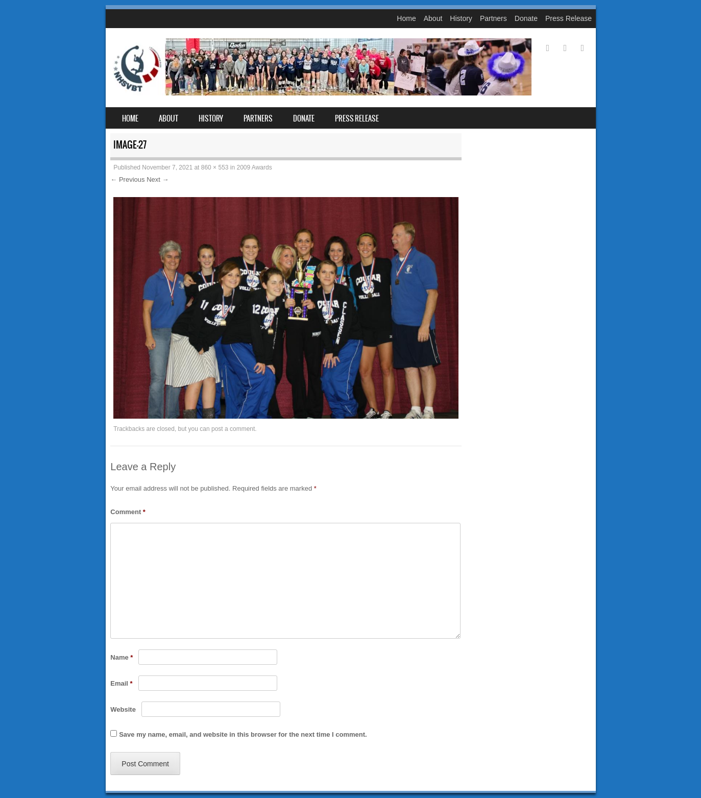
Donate (526, 18)
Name (121, 657)
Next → (157, 179)
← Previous (127, 179)
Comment (128, 512)
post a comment (233, 428)
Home (406, 18)
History (461, 18)
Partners (493, 18)
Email (121, 683)
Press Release (568, 18)
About (433, 18)
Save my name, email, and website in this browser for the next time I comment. (243, 734)
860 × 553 (215, 167)
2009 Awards (254, 167)
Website (123, 709)
